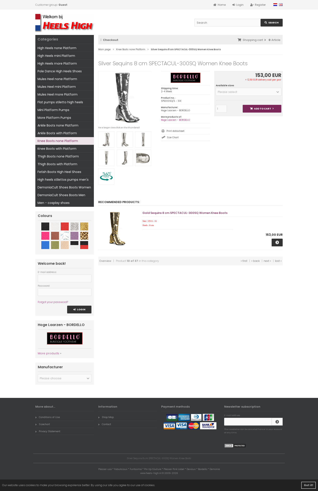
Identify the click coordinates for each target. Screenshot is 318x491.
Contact (104, 424)
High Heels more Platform (57, 63)
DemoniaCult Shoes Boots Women (64, 187)
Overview (105, 261)
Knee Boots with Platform (57, 148)
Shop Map (106, 417)
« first (244, 261)
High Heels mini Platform (56, 56)
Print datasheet (175, 131)
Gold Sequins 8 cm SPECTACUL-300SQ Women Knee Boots (184, 213)
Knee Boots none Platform (58, 141)
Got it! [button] (308, 485)
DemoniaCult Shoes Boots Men (61, 195)
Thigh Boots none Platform (58, 156)
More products (48, 353)
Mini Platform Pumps (53, 110)
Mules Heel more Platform (58, 94)
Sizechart (42, 424)
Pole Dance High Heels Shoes (60, 71)
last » (278, 261)
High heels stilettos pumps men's (63, 179)
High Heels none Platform (57, 48)
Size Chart (173, 137)
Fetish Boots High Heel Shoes (59, 172)
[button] (248, 92)
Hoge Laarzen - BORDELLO (175, 120)
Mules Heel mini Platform (57, 86)
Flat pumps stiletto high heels (60, 102)
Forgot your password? (53, 302)
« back (255, 261)
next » (267, 261)
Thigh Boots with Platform (57, 164)
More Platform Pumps (54, 117)
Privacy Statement (47, 431)
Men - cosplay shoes (54, 203)
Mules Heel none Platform (57, 79)
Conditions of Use (47, 417)
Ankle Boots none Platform (58, 125)
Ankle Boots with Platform (57, 133)
